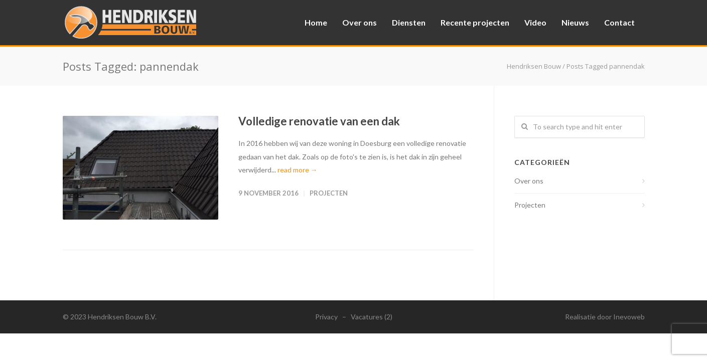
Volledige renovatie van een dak (319, 121)
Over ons (359, 22)
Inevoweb (629, 316)
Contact (619, 22)
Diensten (409, 22)
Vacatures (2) (371, 316)
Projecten (329, 193)
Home (316, 22)
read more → (297, 169)
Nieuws (575, 22)
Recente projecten (475, 22)
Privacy (326, 316)
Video (535, 22)
